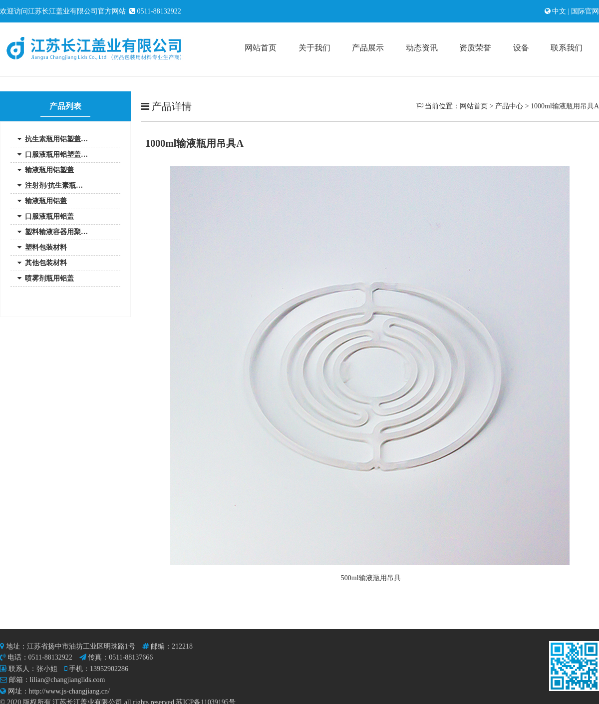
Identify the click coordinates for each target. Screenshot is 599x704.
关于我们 (314, 47)
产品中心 (509, 106)
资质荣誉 (475, 47)
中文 (560, 11)
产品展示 (368, 47)
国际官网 (584, 11)
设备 (521, 47)
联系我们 (567, 47)
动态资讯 (422, 47)
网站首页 (261, 47)
